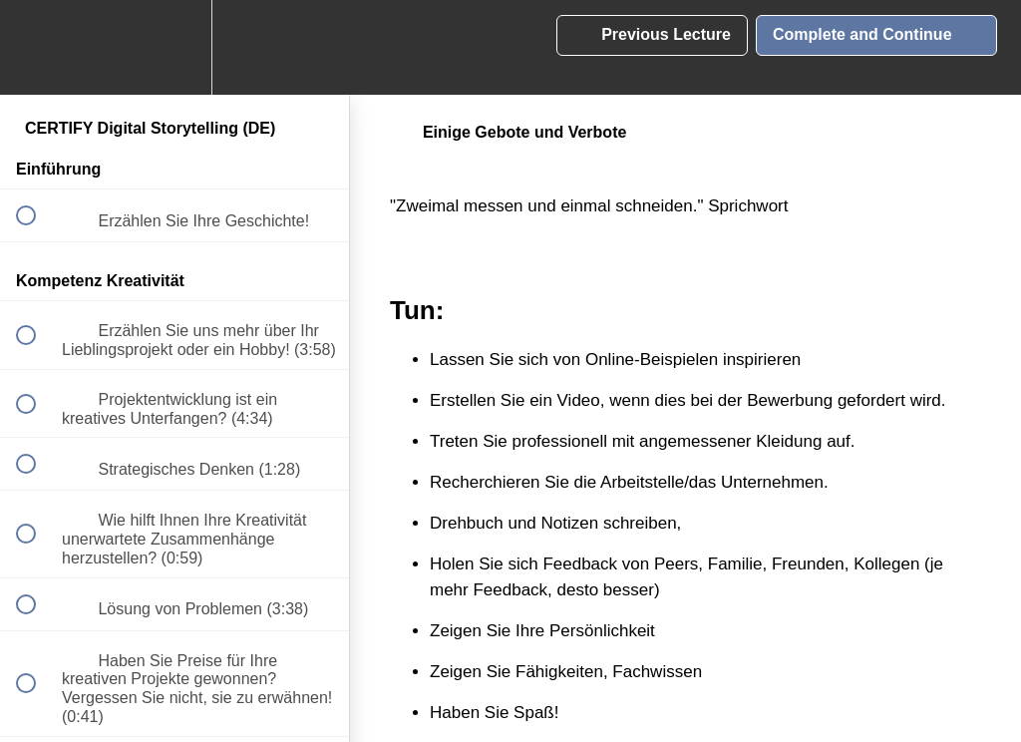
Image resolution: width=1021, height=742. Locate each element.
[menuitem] (174, 47)
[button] (37, 47)
